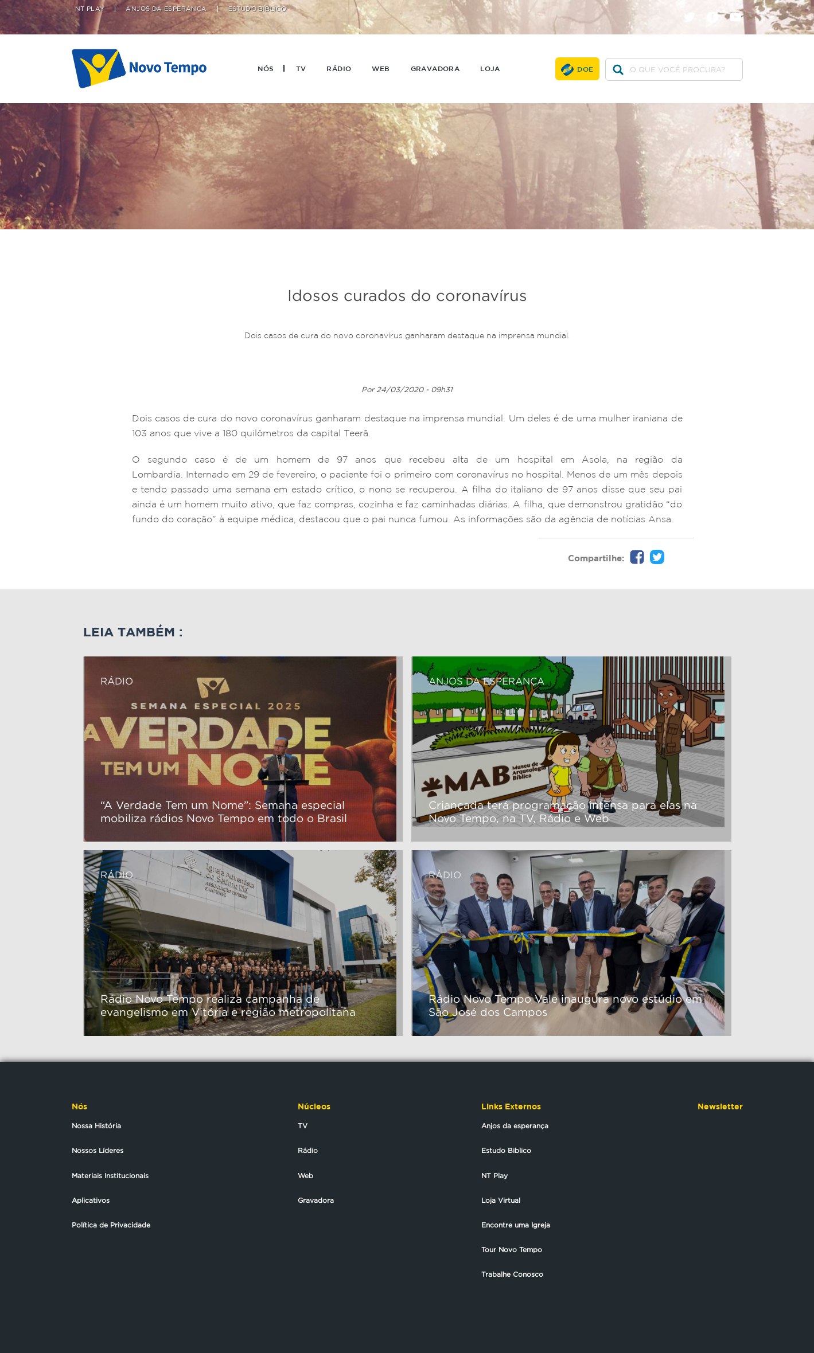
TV (301, 68)
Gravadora (435, 68)
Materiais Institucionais (110, 1175)
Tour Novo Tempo (511, 1249)
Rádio (338, 68)
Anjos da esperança (514, 1125)
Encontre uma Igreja (515, 1225)
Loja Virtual (500, 1200)
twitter (694, 7)
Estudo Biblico (506, 1150)
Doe (585, 69)
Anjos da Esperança (166, 9)
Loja (490, 68)
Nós (266, 68)
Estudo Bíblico (257, 9)
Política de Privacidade (111, 1225)
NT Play (90, 9)
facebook (717, 7)
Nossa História (96, 1125)
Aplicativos (91, 1200)
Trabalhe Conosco (512, 1274)
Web (381, 68)
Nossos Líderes (97, 1150)
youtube (740, 7)
